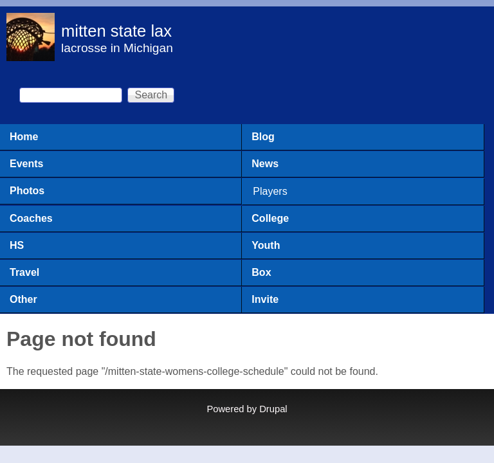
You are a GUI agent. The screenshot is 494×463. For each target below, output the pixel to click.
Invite (265, 299)
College (270, 218)
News (265, 163)
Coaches (31, 218)
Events (26, 163)
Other (23, 299)
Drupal (273, 409)
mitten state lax (116, 31)
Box (261, 272)
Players (270, 191)
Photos (27, 190)
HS (17, 245)
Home (24, 136)
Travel (24, 272)
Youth (266, 245)
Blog (263, 136)
